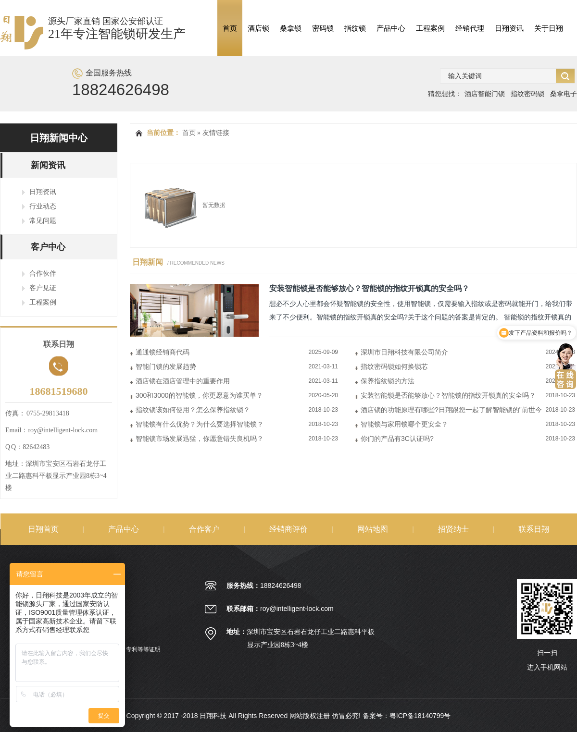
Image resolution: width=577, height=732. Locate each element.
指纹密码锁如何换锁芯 (394, 366)
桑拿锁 (290, 28)
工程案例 (430, 28)
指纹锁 (355, 28)
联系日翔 (533, 529)
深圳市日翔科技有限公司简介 (404, 352)
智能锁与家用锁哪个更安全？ (404, 424)
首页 (230, 28)
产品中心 (390, 28)
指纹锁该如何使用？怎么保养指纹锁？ (193, 410)
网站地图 (372, 529)
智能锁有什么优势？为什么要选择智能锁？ (199, 424)
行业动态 (42, 206)
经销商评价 (288, 529)
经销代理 (469, 28)
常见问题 (42, 220)
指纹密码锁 (527, 94)
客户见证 (42, 288)
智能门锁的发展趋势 (166, 366)
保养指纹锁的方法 (387, 381)
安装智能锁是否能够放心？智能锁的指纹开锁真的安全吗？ (369, 288)
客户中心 (48, 247)
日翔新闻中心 (59, 138)
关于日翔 (548, 28)
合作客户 (204, 529)
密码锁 (323, 28)
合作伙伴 (42, 273)
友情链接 (215, 132)
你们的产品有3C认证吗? (397, 438)
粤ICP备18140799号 (420, 716)
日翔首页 (43, 529)
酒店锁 (258, 28)
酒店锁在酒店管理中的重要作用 (183, 381)
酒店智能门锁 (484, 94)
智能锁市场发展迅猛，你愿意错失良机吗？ (199, 438)
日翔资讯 (509, 28)
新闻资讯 (48, 165)
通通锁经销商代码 (162, 352)
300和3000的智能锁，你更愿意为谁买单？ (199, 395)
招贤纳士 (453, 529)
